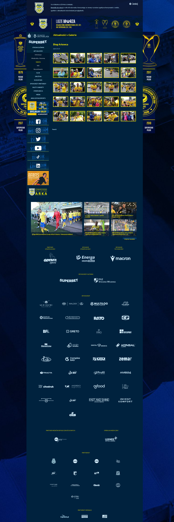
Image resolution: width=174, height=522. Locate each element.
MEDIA (38, 94)
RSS (38, 65)
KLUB (38, 73)
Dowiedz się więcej (57, 7)
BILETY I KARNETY (38, 87)
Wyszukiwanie (38, 69)
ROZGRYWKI (38, 80)
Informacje (38, 54)
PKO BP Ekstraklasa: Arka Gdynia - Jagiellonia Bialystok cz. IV (95, 233)
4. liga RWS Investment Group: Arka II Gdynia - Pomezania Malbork (52, 234)
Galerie (38, 62)
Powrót (54, 129)
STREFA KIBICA (38, 91)
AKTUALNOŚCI (38, 51)
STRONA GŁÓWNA (38, 47)
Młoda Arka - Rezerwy (38, 58)
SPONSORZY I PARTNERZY (38, 83)
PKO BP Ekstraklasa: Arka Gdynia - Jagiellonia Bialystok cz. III (122, 233)
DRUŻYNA (38, 76)
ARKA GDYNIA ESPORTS (38, 98)
